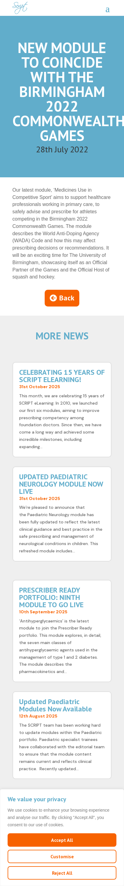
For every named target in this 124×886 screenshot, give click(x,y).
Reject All (62, 873)
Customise (62, 856)
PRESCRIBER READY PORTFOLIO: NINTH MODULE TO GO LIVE (51, 597)
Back (66, 298)
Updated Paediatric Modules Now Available (55, 705)
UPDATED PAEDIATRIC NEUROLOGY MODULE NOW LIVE (61, 484)
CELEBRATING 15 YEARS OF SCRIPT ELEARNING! (62, 375)
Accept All (62, 840)
